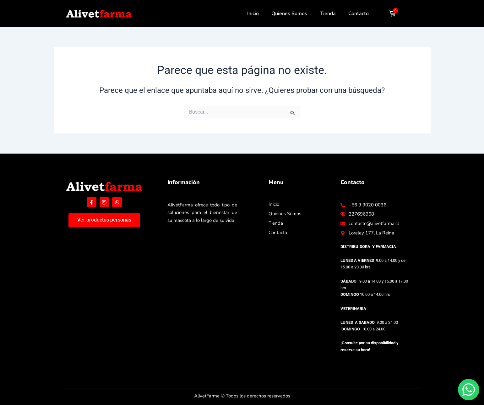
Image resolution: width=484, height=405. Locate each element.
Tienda (328, 13)
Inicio (253, 13)
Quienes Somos (289, 13)
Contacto (358, 13)
